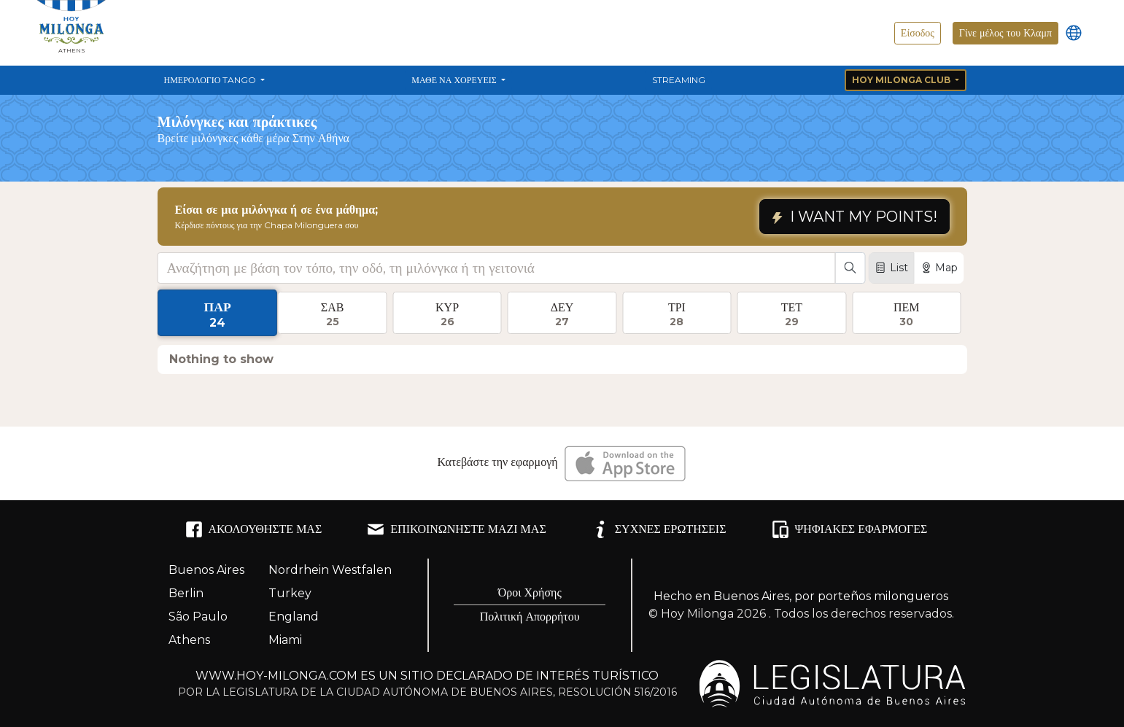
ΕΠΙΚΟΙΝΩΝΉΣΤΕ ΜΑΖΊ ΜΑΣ (456, 529)
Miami (285, 640)
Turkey (289, 593)
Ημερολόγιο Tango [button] (211, 79)
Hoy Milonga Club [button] (902, 79)
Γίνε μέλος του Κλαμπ (1005, 32)
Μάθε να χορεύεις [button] (454, 79)
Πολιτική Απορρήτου (530, 616)
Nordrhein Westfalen (330, 570)
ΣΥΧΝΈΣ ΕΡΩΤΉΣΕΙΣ (659, 529)
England (293, 616)
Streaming (678, 79)
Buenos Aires (206, 570)
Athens (189, 640)
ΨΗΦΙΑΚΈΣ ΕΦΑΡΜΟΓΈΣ (850, 529)
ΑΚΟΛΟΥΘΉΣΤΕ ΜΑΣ (253, 529)
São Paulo (198, 616)
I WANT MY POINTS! (854, 216)
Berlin (186, 593)
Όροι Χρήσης (530, 592)
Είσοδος (917, 32)
